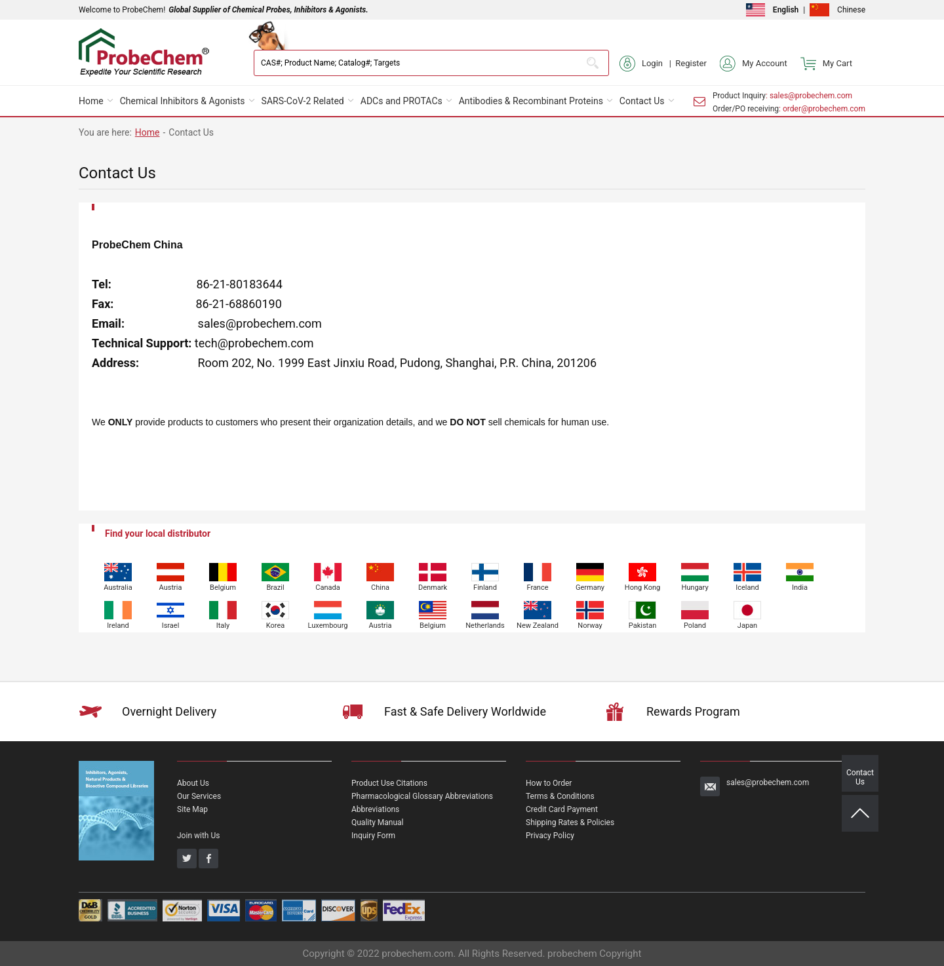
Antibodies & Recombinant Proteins (531, 101)
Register (691, 63)
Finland (485, 587)
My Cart (826, 63)
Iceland (747, 587)
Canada (327, 587)
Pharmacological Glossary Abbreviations (422, 796)
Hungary (694, 587)
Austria (170, 587)
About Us (193, 783)
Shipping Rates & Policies (570, 822)
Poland (695, 625)
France (537, 587)
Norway (590, 625)
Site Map (192, 809)
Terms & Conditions (560, 796)
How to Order (549, 783)
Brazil (275, 587)
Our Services (199, 796)
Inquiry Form (373, 835)
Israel (171, 625)
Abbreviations (375, 809)
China (380, 587)
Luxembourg (328, 625)
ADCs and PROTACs (401, 101)
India (800, 587)
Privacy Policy (550, 835)
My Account (753, 63)
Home (91, 101)
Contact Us (642, 101)
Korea (275, 625)
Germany (590, 587)
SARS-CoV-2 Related (303, 101)
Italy (222, 625)
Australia (118, 587)
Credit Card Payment (562, 809)
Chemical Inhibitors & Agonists (182, 101)
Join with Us (198, 835)
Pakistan (642, 625)
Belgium (223, 587)
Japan (747, 625)
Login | (647, 63)
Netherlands (485, 625)
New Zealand (538, 625)
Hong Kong (642, 587)
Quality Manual (377, 822)
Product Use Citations (389, 783)
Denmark (432, 587)
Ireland (117, 625)
